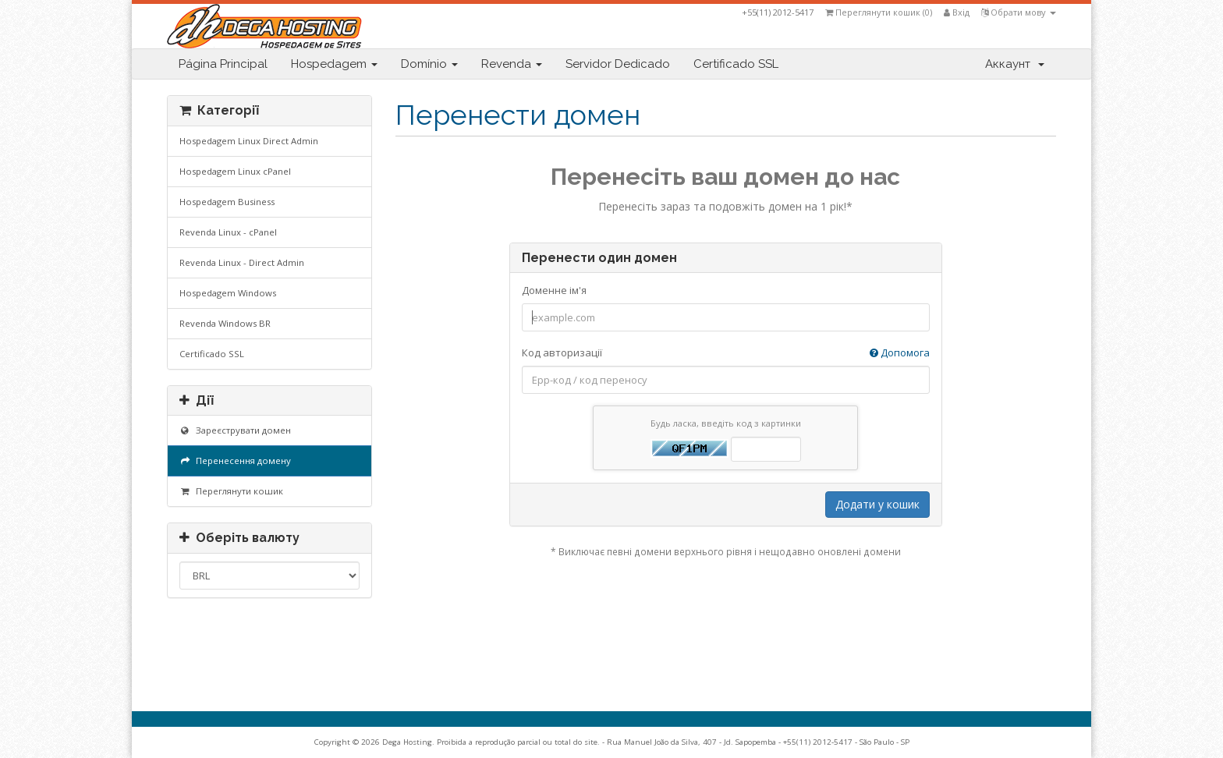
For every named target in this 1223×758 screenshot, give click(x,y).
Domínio (429, 64)
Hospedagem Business (227, 201)
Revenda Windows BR (225, 323)
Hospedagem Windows (227, 293)
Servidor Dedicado (617, 64)
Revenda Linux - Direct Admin (241, 262)
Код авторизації (726, 352)
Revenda (511, 64)
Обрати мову (1018, 12)
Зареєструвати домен (235, 430)
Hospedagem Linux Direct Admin (248, 141)
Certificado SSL (735, 64)
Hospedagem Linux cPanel (235, 171)
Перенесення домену (235, 460)
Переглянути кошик (231, 491)
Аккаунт (1014, 64)
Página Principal (223, 64)
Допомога (900, 352)
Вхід (957, 12)
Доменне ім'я (554, 290)
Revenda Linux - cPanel (228, 232)
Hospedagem (334, 64)
